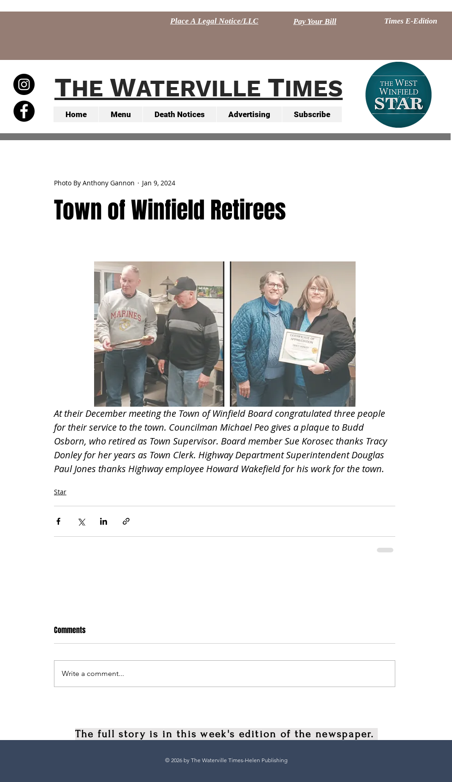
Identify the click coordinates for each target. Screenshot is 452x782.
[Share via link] (126, 521)
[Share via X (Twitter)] (81, 521)
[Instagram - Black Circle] (24, 84)
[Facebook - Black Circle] (24, 111)
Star (60, 491)
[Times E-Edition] (411, 21)
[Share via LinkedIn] (103, 521)
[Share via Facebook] (58, 521)
